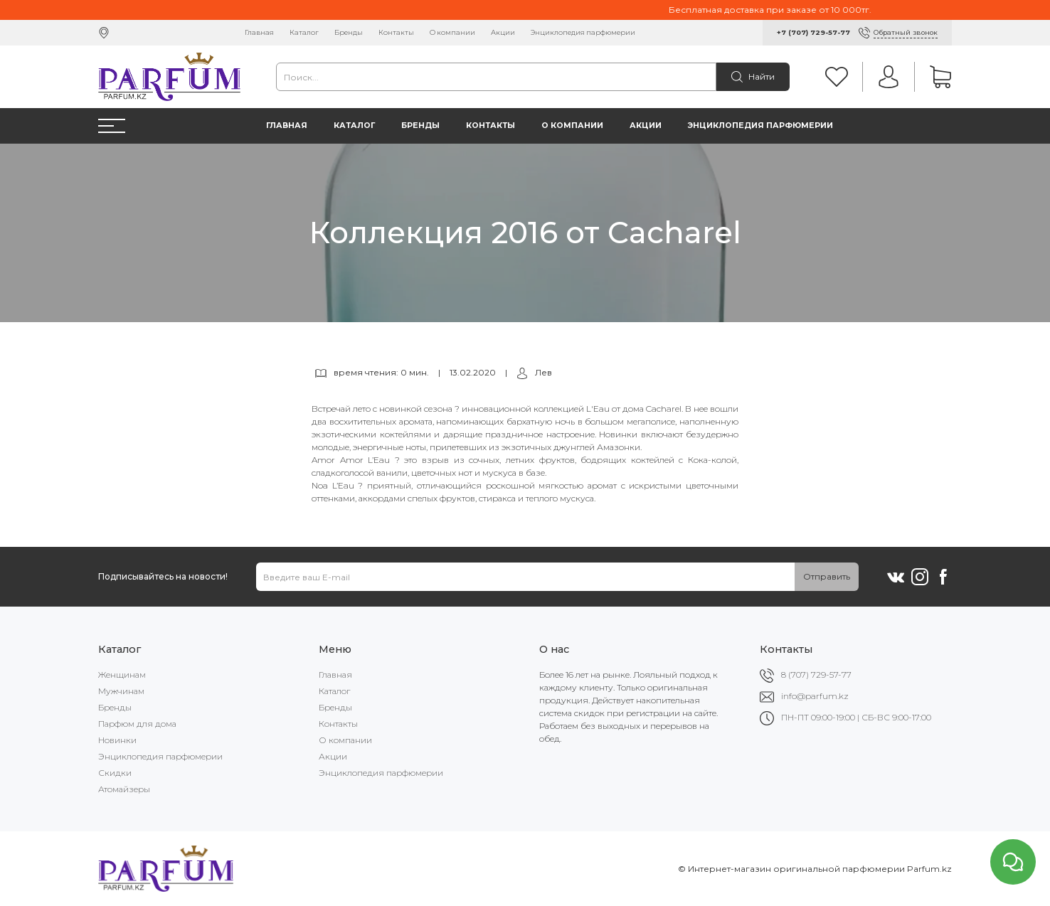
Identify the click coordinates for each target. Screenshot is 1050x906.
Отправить (826, 576)
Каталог (304, 32)
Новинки (117, 740)
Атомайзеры (124, 789)
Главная (259, 32)
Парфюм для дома (137, 723)
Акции (503, 32)
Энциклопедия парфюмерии (583, 32)
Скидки (115, 772)
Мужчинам (121, 691)
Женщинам (122, 674)
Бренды (348, 32)
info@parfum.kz (815, 696)
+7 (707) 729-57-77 (813, 32)
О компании (452, 32)
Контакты (396, 32)
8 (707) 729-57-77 (816, 674)
